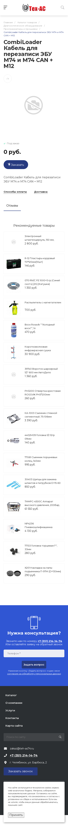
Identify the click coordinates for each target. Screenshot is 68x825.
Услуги (10, 710)
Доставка (41, 192)
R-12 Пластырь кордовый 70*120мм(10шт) (40, 260)
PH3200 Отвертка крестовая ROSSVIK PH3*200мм (43, 392)
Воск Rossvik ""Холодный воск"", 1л (40, 326)
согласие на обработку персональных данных (34, 673)
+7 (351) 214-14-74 (24, 755)
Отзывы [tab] (12, 205)
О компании (13, 703)
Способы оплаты (15, 192)
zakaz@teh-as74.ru (22, 748)
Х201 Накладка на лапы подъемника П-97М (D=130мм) (43, 569)
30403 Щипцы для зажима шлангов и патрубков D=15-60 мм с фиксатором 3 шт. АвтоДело (43, 484)
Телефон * (13, 653)
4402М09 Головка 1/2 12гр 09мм (40, 437)
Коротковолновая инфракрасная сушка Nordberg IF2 (38, 350)
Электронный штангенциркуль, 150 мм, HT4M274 (39, 240)
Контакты (12, 718)
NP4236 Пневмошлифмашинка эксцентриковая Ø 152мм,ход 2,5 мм (42, 529)
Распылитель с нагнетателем (43, 302)
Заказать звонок (20, 771)
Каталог (11, 695)
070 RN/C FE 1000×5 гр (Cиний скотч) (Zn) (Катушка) (42, 282)
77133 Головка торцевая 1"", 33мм (41, 547)
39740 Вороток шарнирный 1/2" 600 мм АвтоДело (41, 370)
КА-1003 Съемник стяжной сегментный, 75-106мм (41, 415)
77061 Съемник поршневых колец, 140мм (41, 459)
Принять (16, 815)
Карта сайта (14, 725)
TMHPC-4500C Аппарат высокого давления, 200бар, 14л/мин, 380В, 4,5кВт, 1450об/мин (42, 507)
